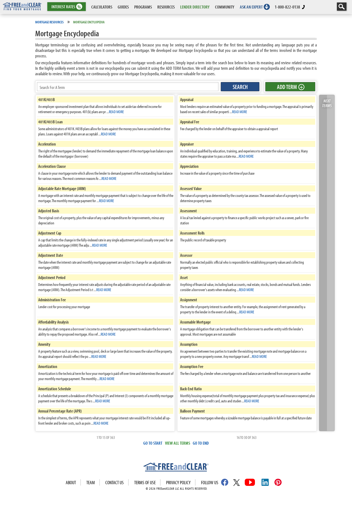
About (71, 482)
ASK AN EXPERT (251, 7)
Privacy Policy (178, 482)
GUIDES (123, 7)
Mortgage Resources (49, 21)
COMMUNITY (224, 7)
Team (90, 482)
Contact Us (114, 482)
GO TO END (201, 443)
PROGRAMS (143, 7)
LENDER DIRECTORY (195, 7)
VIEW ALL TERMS (177, 443)
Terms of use (145, 482)
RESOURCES (166, 7)
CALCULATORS (101, 7)
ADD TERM (290, 87)
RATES (66, 7)
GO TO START (152, 443)
